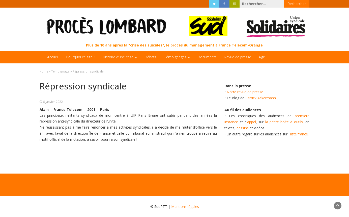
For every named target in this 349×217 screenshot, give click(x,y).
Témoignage (60, 71)
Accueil (53, 57)
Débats (150, 57)
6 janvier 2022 (53, 102)
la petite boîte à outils (284, 121)
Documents (207, 57)
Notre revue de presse (245, 91)
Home (44, 71)
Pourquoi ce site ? (80, 57)
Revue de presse (237, 57)
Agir (262, 57)
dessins (243, 128)
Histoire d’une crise (120, 57)
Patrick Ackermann (260, 97)
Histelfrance (298, 134)
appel (251, 121)
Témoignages (177, 57)
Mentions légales (185, 206)
